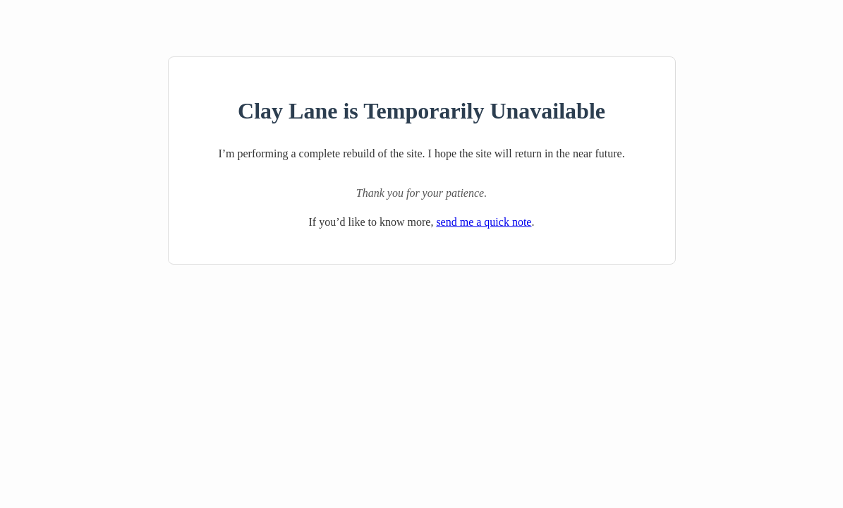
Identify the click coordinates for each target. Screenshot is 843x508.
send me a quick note (483, 222)
